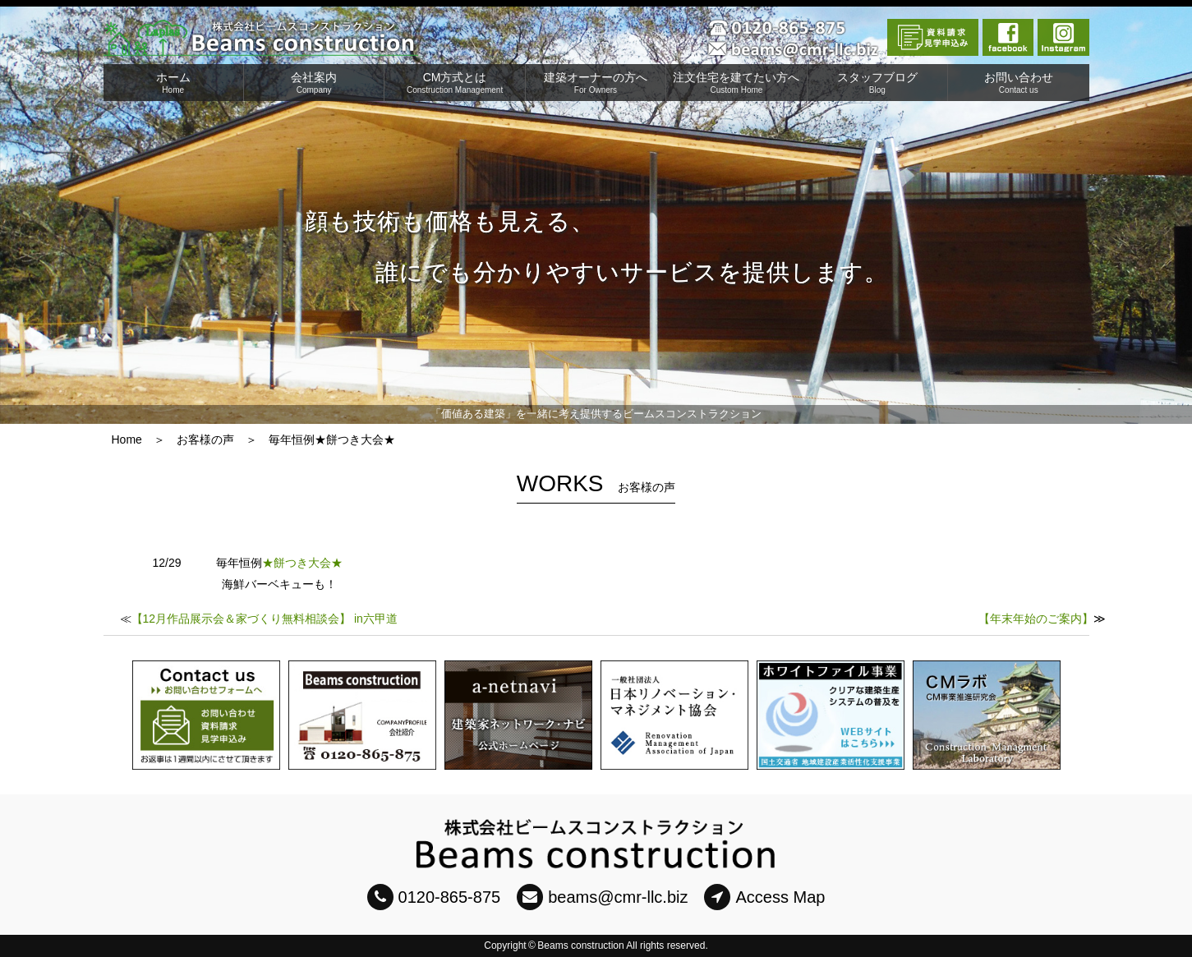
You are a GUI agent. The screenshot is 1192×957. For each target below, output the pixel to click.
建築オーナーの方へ (595, 82)
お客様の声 (205, 439)
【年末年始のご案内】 (1035, 618)
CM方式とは (454, 82)
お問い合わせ (1018, 82)
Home (127, 439)
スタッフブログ (877, 82)
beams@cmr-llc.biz (602, 897)
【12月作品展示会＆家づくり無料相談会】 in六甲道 (264, 618)
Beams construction (580, 945)
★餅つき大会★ (302, 562)
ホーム (173, 82)
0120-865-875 (434, 897)
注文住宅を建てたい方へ (736, 82)
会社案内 (314, 82)
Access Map (764, 897)
